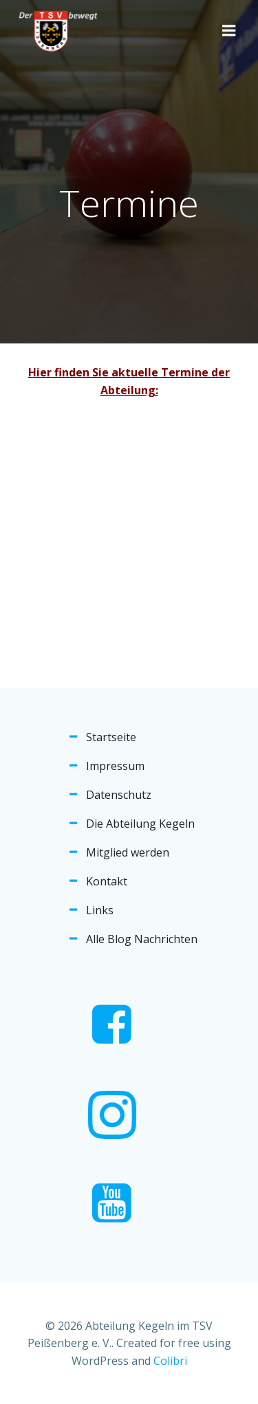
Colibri (170, 1360)
